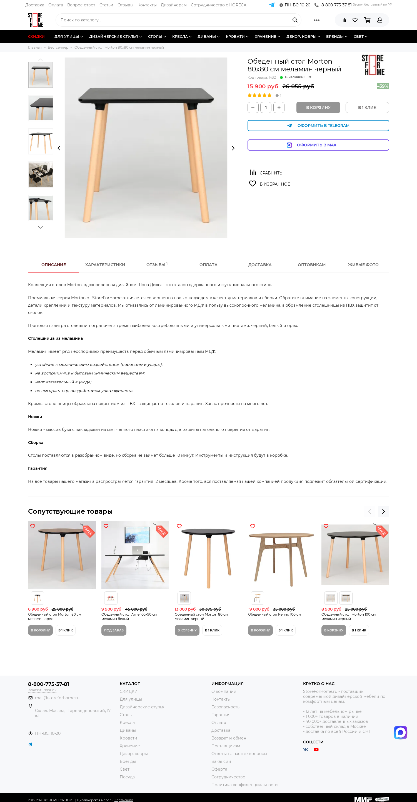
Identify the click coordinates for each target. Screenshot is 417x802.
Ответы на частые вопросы (239, 753)
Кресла (127, 722)
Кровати (128, 738)
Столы (126, 714)
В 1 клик (65, 630)
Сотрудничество (228, 776)
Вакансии (221, 761)
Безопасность (225, 706)
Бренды (128, 761)
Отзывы (125, 5)
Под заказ (114, 630)
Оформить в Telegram (318, 125)
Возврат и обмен (228, 738)
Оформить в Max (318, 145)
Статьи (106, 5)
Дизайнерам (174, 5)
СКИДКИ (129, 691)
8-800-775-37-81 (333, 5)
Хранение (130, 745)
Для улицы (131, 699)
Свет (124, 769)
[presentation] (59, 148)
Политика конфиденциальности (244, 784)
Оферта (219, 769)
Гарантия (220, 714)
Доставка (34, 5)
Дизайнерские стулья (142, 706)
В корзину (318, 107)
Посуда (127, 776)
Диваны (128, 730)
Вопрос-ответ (81, 5)
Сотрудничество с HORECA (218, 5)
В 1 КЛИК (367, 107)
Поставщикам (225, 745)
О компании (223, 691)
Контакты (147, 5)
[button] (40, 60)
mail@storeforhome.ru (57, 697)
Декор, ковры (134, 753)
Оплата (55, 5)
